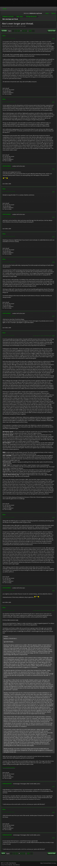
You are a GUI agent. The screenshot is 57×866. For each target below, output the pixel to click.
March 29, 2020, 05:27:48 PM (8, 315)
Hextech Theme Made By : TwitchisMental (10, 864)
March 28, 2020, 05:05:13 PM (8, 236)
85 (30, 30)
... (28, 30)
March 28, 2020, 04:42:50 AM (8, 191)
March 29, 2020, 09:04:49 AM (8, 261)
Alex (4, 35)
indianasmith (7, 783)
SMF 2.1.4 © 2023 (4, 862)
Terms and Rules (47, 862)
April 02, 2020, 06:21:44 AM (8, 516)
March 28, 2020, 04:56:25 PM (8, 216)
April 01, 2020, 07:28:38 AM (8, 335)
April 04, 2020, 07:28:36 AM (8, 785)
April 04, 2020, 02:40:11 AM (8, 609)
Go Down (4, 30)
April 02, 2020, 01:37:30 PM (8, 590)
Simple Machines (12, 862)
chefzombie (6, 165)
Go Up (3, 853)
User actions (51, 30)
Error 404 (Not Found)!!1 (9, 767)
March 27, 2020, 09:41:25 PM (8, 168)
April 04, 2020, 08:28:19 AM (8, 811)
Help (41, 862)
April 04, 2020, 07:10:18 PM (8, 837)
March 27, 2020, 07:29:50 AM (8, 38)
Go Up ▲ (54, 862)
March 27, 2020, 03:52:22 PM (8, 101)
